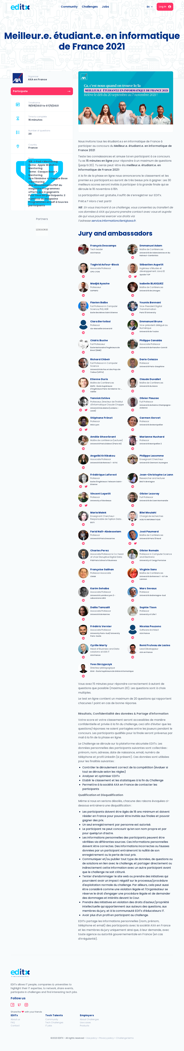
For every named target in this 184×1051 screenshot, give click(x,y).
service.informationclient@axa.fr (113, 221)
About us (15, 1019)
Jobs (105, 7)
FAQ (13, 1022)
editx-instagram (26, 1005)
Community (69, 7)
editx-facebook (12, 1005)
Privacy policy (106, 1038)
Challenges (90, 7)
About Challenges (89, 1019)
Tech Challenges (54, 1022)
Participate (20, 91)
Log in (165, 6)
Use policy (91, 1038)
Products (84, 1025)
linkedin (133, 257)
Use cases (85, 1022)
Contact (15, 1025)
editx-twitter (19, 1005)
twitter (135, 276)
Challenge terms (125, 1038)
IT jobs (48, 1025)
